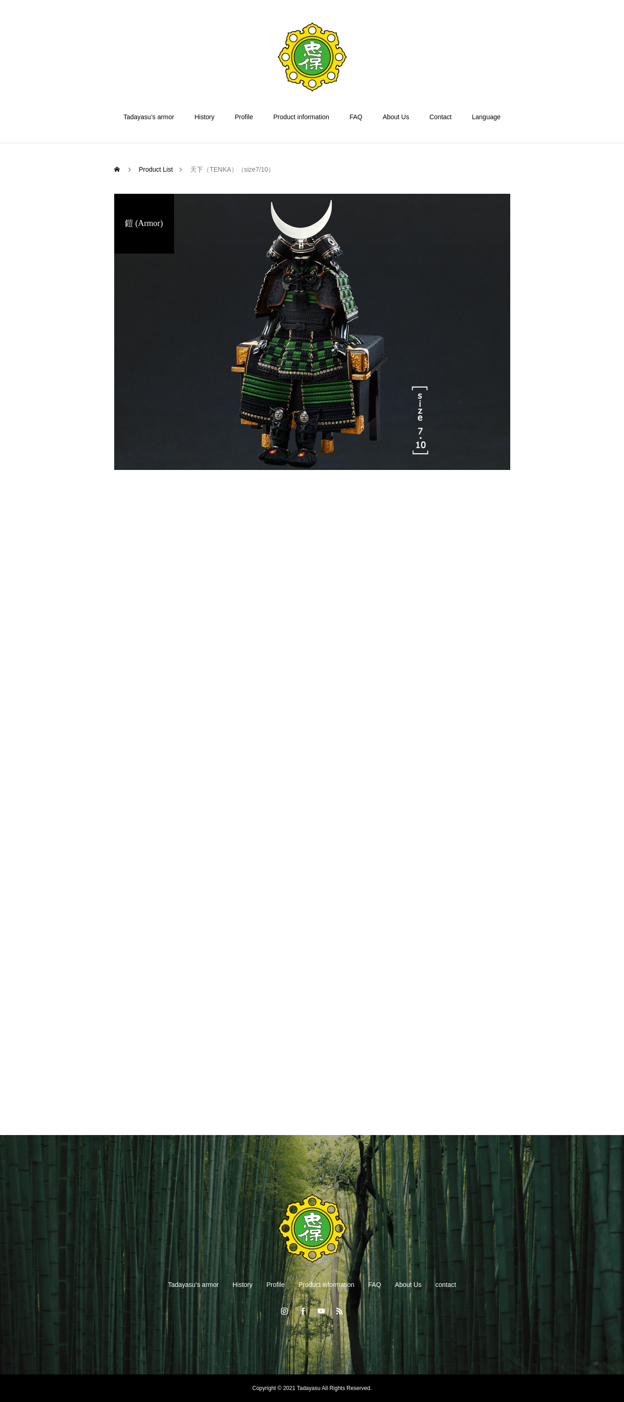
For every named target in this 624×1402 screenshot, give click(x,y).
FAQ (356, 117)
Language (486, 117)
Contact (440, 117)
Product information (301, 117)
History (204, 117)
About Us (396, 117)
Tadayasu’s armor (148, 117)
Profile (244, 117)
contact (445, 1284)
